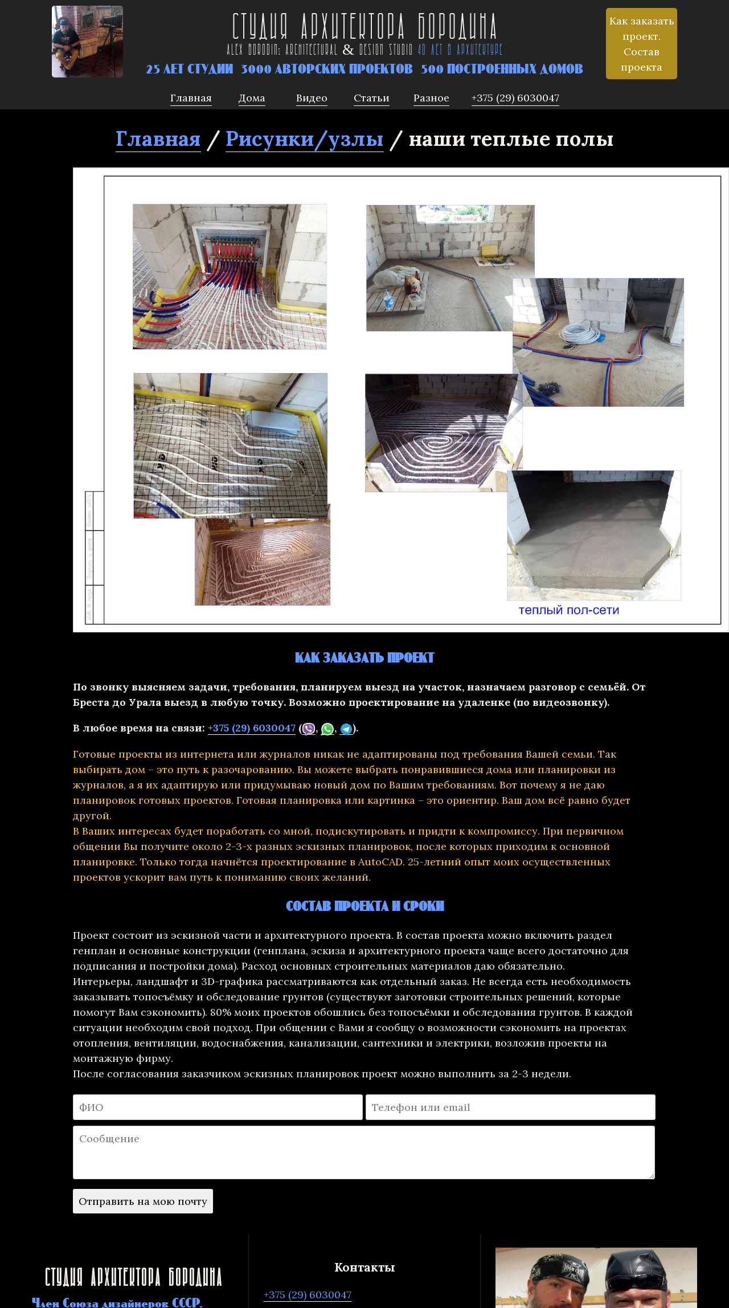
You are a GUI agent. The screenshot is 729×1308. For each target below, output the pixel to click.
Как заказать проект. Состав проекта (641, 43)
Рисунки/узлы (305, 138)
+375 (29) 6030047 (252, 727)
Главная (158, 138)
